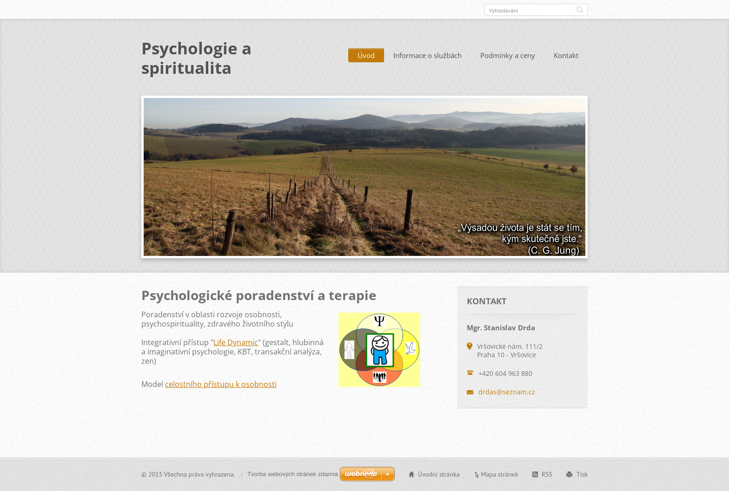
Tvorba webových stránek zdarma (292, 474)
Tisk (582, 474)
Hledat (580, 10)
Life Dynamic (235, 342)
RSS (547, 474)
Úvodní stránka (439, 474)
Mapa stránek (499, 474)
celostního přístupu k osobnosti (221, 384)
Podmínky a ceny (507, 55)
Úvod (366, 55)
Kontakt (566, 55)
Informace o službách (427, 55)
